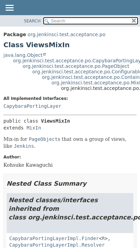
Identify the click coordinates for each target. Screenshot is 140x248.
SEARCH (32, 21)
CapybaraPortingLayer (32, 106)
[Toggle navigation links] (9, 8)
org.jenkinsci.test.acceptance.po (66, 34)
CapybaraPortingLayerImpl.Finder (54, 238)
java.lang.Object (23, 55)
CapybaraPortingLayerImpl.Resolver (57, 245)
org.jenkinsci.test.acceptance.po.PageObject (76, 66)
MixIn (33, 128)
